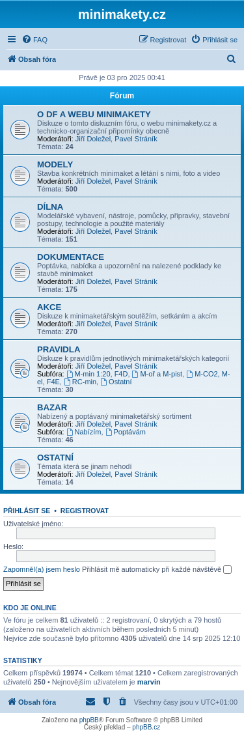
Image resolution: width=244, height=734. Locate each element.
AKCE (49, 307)
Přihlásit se (26, 511)
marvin (149, 682)
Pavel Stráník (136, 139)
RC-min (80, 382)
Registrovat (85, 511)
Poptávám (125, 432)
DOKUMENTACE (70, 257)
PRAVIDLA (58, 349)
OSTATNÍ (55, 457)
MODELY (55, 164)
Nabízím (84, 432)
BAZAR (52, 407)
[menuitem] (34, 40)
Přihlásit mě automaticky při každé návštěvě (157, 569)
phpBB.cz (146, 727)
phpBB (89, 720)
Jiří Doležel (93, 139)
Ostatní (115, 382)
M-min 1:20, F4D (97, 374)
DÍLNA (50, 207)
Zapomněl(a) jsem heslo (41, 569)
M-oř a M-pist (157, 374)
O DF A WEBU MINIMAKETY (94, 114)
